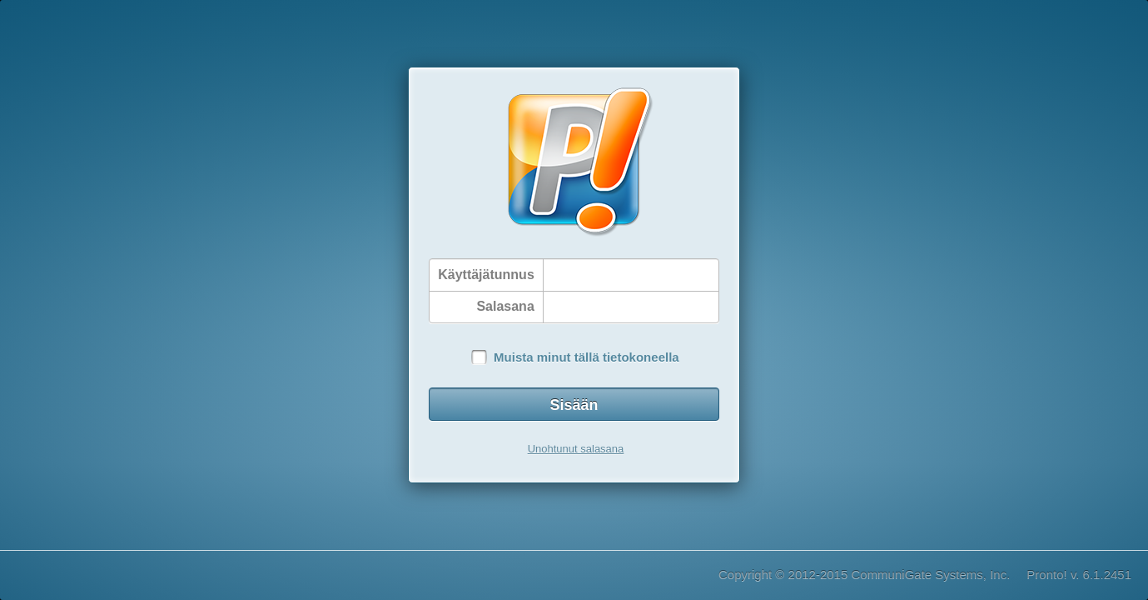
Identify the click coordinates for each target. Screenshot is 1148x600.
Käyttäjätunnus (486, 275)
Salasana (505, 306)
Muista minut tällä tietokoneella (586, 357)
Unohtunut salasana (576, 448)
